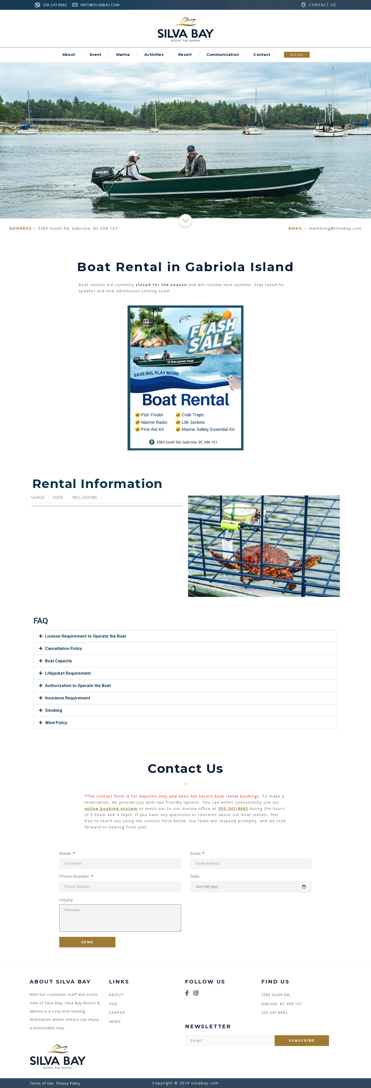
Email (195, 853)
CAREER (117, 1012)
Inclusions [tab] (84, 497)
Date (194, 876)
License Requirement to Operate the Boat (85, 636)
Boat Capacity (58, 660)
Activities (154, 54)
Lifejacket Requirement (68, 673)
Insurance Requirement (67, 698)
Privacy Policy (68, 1083)
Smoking (53, 710)
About (68, 54)
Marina (123, 54)
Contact (262, 54)
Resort (185, 54)
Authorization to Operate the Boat (78, 685)
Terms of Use (41, 1083)
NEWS (115, 1021)
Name (65, 853)
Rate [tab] (58, 497)
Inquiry (66, 900)
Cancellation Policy (63, 648)
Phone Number (74, 876)
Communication (223, 54)
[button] (194, 547)
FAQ (113, 1003)
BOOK (297, 55)
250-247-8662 (233, 808)
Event (95, 54)
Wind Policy (56, 722)
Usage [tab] (38, 497)
